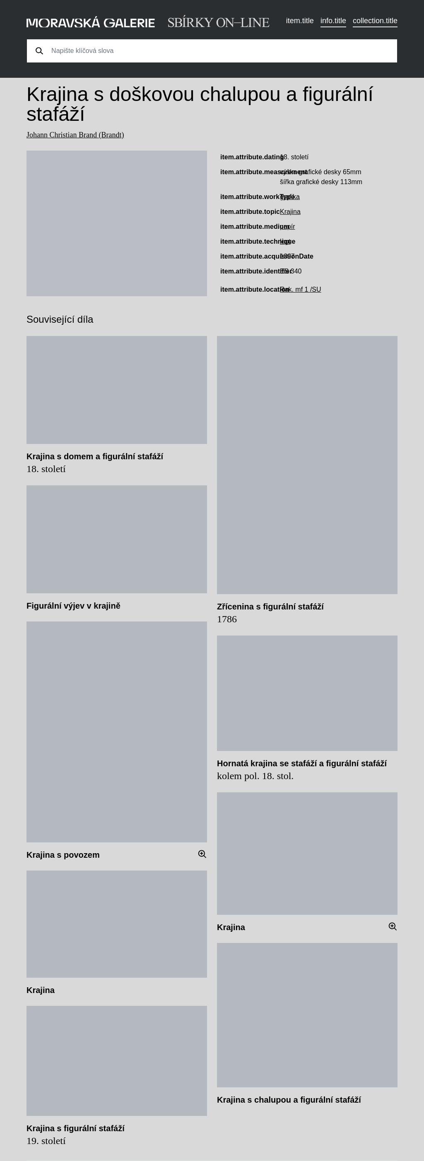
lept (285, 241)
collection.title (375, 21)
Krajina (290, 211)
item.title (300, 21)
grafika (290, 196)
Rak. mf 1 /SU (300, 289)
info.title (333, 21)
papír (287, 226)
